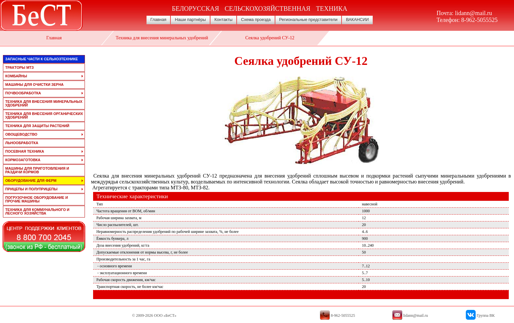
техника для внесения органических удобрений (44, 115)
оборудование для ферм (30, 180)
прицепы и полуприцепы (31, 189)
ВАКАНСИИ (357, 19)
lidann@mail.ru (473, 13)
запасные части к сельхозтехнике (41, 59)
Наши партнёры (190, 19)
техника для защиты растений (37, 126)
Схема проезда (255, 19)
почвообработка (23, 93)
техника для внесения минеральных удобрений (43, 103)
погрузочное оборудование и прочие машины (36, 199)
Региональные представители (308, 19)
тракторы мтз (19, 67)
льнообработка (21, 143)
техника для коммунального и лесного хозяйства (37, 211)
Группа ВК (486, 315)
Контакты (223, 19)
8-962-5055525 (479, 20)
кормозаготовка (22, 160)
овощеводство (21, 134)
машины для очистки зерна (34, 84)
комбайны (16, 76)
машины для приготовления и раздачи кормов (37, 170)
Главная (158, 19)
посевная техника (24, 151)
